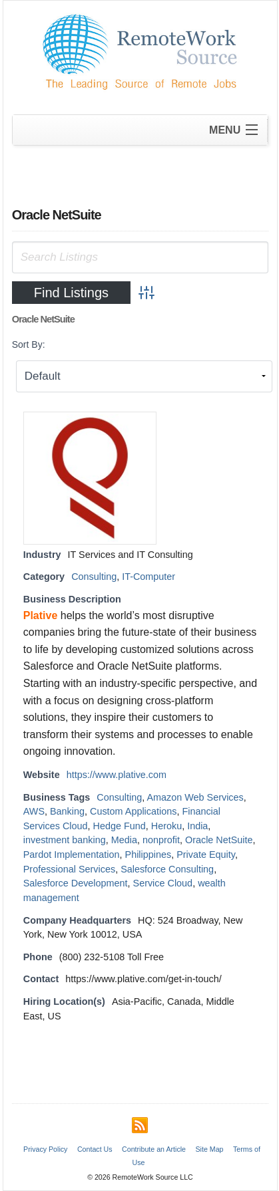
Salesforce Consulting (167, 869)
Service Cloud (163, 883)
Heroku (166, 826)
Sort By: (28, 344)
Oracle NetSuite (219, 840)
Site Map (209, 1149)
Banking (67, 811)
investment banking (64, 840)
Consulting (94, 576)
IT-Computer (148, 576)
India (197, 826)
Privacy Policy (45, 1149)
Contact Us (95, 1149)
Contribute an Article (154, 1149)
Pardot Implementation (71, 854)
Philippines (148, 854)
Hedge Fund (119, 826)
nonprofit (161, 840)
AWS (34, 811)
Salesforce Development (75, 883)
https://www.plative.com (116, 774)
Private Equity (205, 854)
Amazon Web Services (194, 797)
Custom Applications (133, 811)
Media (124, 840)
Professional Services (69, 869)
